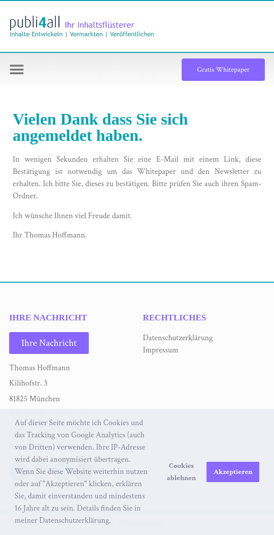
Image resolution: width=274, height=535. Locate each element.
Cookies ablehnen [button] (181, 472)
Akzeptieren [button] (233, 472)
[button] (114, 521)
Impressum (161, 350)
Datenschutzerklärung (178, 338)
